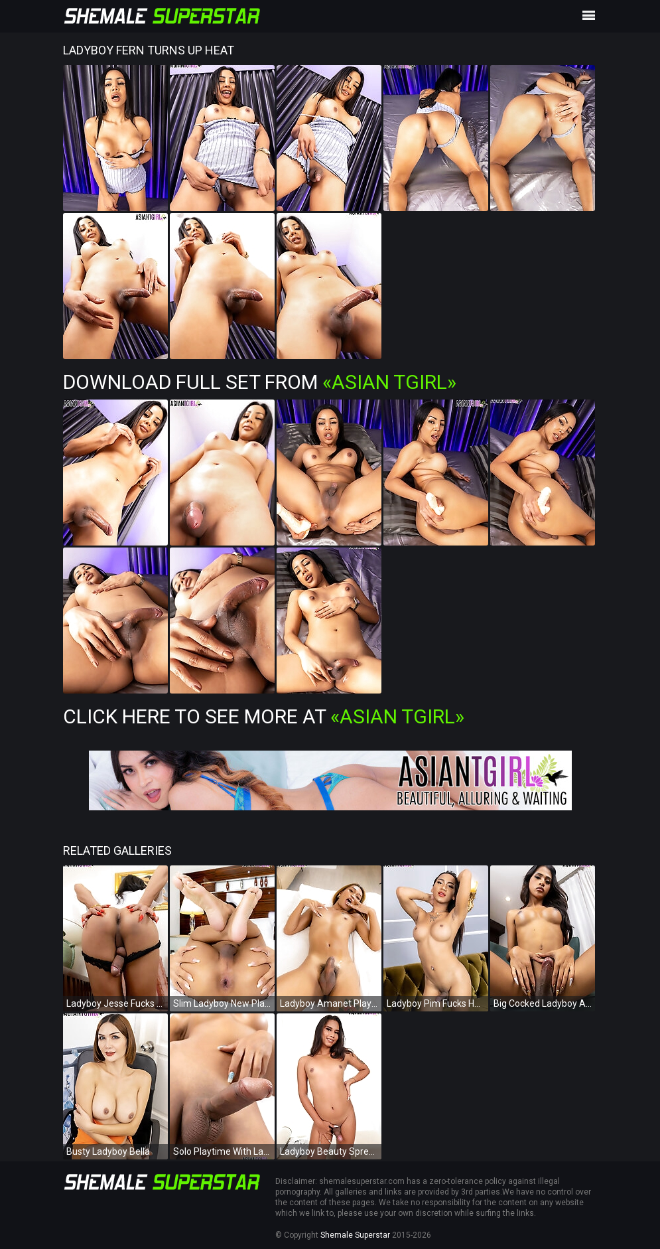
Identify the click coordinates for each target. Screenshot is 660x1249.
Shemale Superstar (355, 1235)
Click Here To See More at (263, 716)
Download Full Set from (259, 382)
